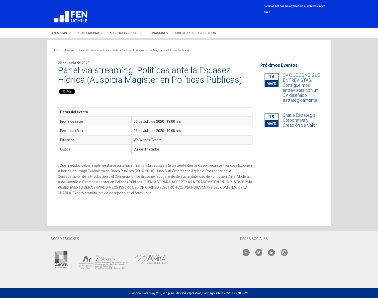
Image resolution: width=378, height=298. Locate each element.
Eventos (69, 50)
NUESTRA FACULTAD (125, 33)
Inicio (57, 50)
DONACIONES (158, 33)
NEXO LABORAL (90, 33)
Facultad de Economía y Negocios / (285, 6)
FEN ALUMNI (60, 33)
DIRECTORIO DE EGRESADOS (195, 33)
